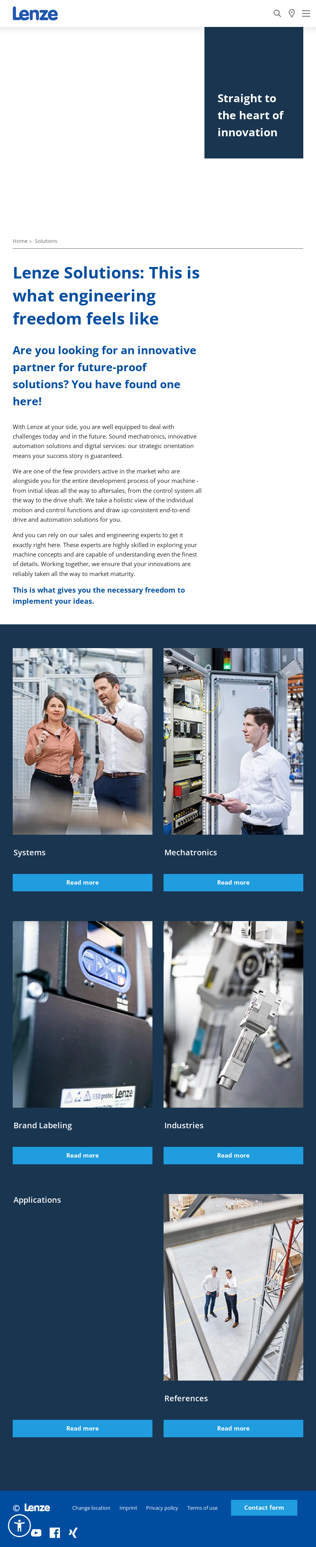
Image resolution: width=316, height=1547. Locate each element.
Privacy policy (162, 1507)
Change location (91, 1507)
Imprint (128, 1507)
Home (20, 240)
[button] (19, 1525)
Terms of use (202, 1507)
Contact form (264, 1507)
